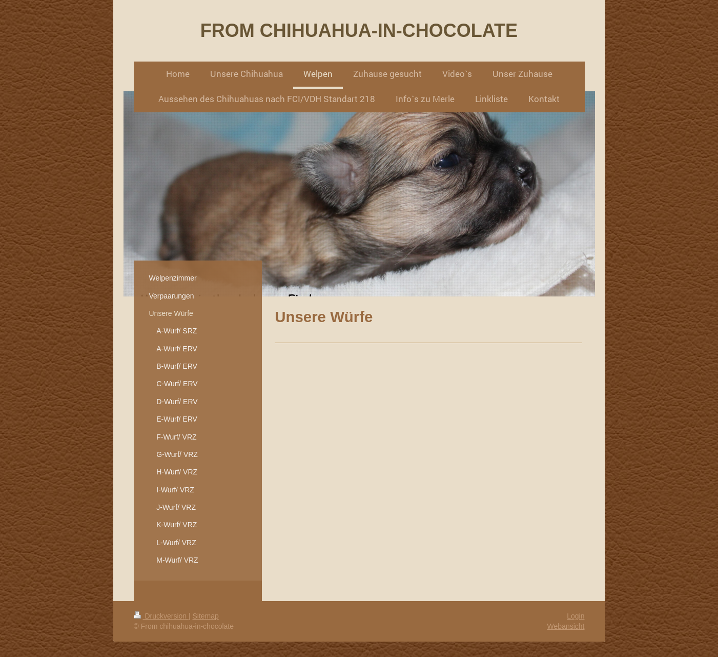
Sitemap (206, 616)
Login (575, 616)
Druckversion (161, 616)
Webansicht (566, 626)
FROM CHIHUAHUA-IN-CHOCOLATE (359, 30)
